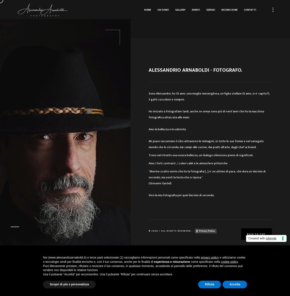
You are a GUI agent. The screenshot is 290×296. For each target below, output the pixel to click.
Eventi (196, 10)
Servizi (210, 10)
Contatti (250, 10)
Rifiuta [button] (209, 284)
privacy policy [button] (210, 257)
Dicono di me (229, 10)
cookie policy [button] (229, 261)
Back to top (256, 234)
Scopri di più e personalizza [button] (69, 284)
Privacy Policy (207, 231)
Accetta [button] (234, 284)
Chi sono (163, 10)
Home (147, 10)
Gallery (180, 10)
